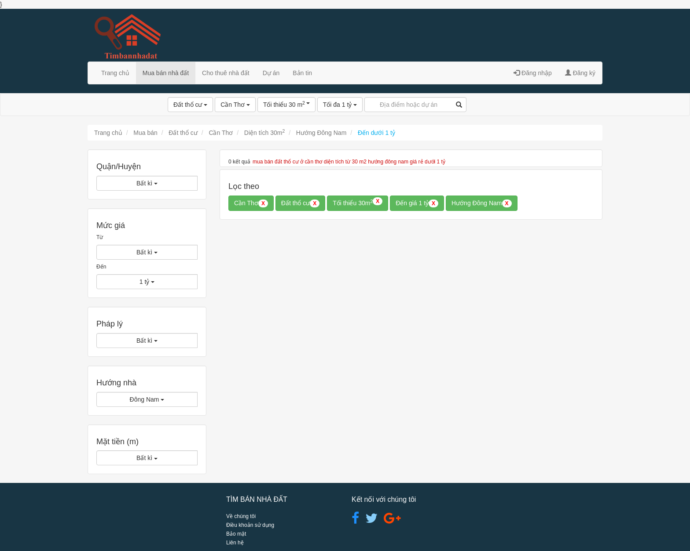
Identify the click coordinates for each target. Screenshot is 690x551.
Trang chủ (115, 72)
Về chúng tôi (241, 516)
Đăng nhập (533, 72)
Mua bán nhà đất (166, 72)
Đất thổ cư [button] (300, 203)
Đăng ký (580, 72)
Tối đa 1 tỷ (340, 104)
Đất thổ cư (190, 104)
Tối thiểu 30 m (286, 104)
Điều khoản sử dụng (250, 525)
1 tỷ (146, 281)
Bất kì (147, 183)
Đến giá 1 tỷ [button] (417, 203)
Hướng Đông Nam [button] (481, 203)
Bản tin (302, 72)
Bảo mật (236, 534)
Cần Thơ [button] (251, 203)
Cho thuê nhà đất (226, 72)
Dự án (271, 72)
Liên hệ (235, 543)
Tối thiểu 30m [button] (357, 202)
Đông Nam (147, 399)
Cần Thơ (235, 104)
